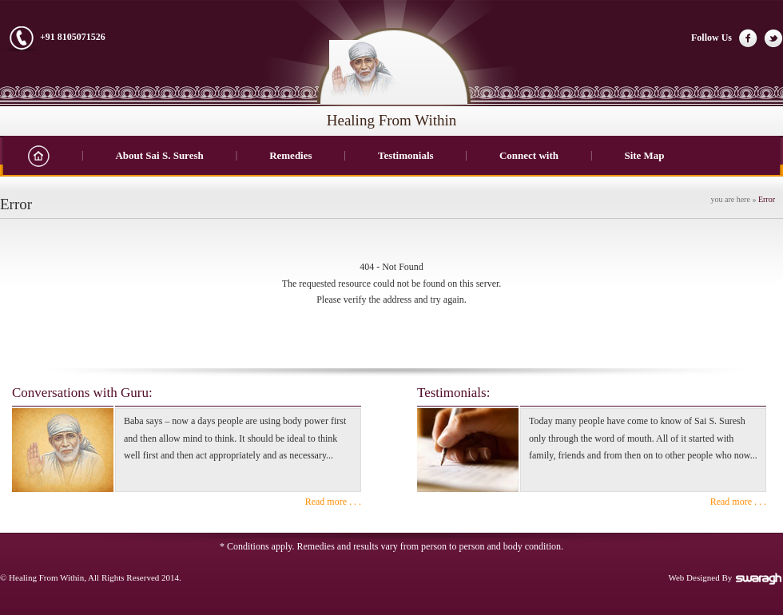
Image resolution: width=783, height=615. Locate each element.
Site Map (644, 155)
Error (766, 199)
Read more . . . (333, 501)
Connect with (528, 155)
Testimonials (406, 155)
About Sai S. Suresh (159, 155)
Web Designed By (725, 577)
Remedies (290, 155)
